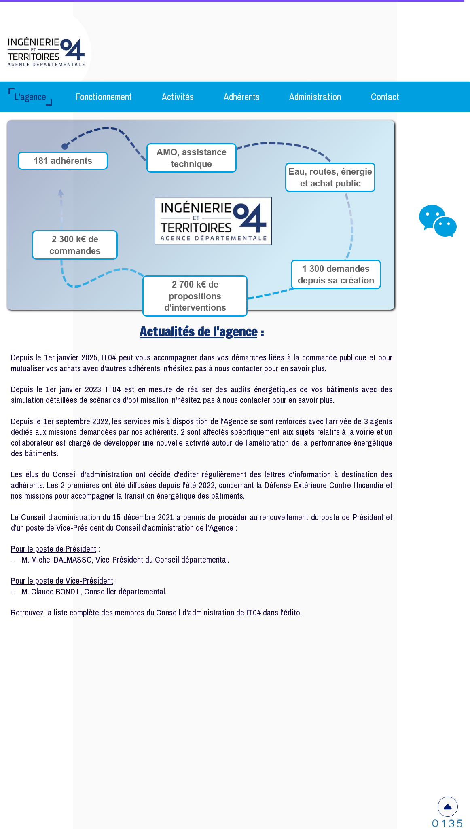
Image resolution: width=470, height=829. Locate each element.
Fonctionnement (104, 97)
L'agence (30, 97)
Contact (385, 97)
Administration (315, 97)
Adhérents (242, 97)
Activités (178, 97)
